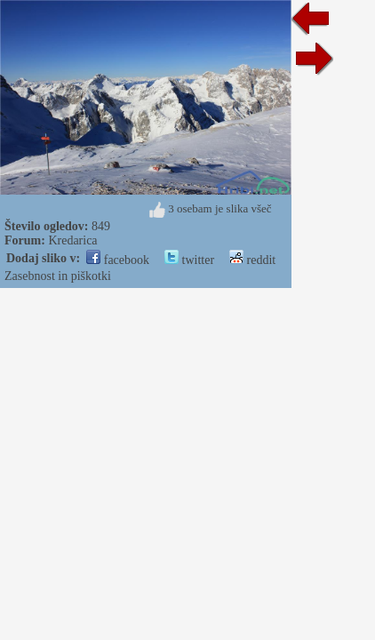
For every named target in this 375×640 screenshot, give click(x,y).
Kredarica (72, 240)
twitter (189, 260)
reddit (252, 260)
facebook (117, 260)
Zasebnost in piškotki (57, 276)
